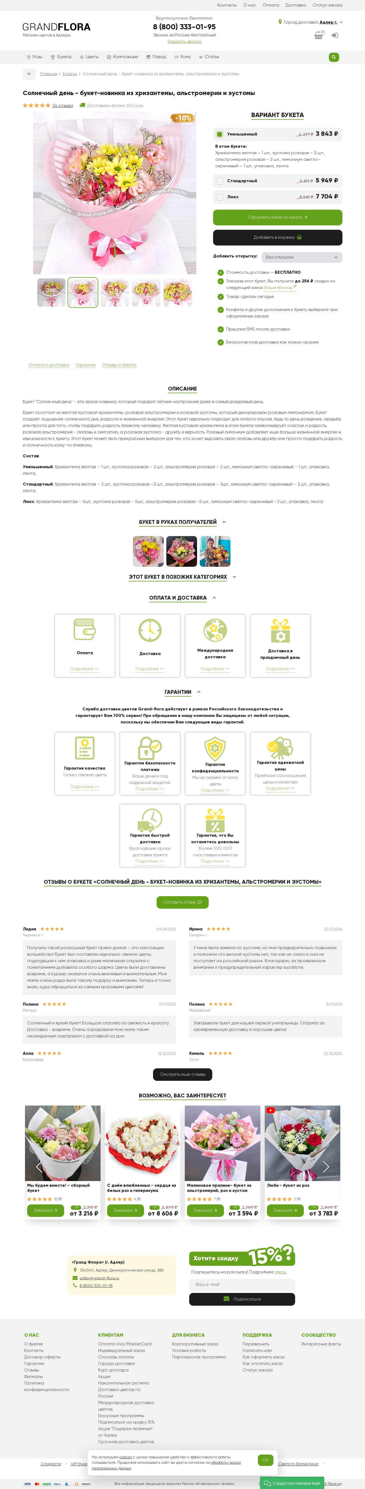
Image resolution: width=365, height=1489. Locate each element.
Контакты (227, 5)
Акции (104, 1377)
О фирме (33, 1344)
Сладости (50, 1464)
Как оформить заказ (263, 1357)
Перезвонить (256, 1344)
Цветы (89, 57)
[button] (292, 1483)
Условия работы (189, 1351)
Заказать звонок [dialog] (184, 42)
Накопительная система (123, 1383)
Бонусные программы (121, 1416)
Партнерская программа (199, 1357)
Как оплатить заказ (262, 1364)
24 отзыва (62, 106)
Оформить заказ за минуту (277, 217)
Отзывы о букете (119, 365)
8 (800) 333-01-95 (184, 27)
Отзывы (31, 1370)
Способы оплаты (116, 1357)
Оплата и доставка (48, 365)
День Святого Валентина (292, 1464)
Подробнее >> (84, 669)
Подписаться (242, 1299)
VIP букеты (81, 1464)
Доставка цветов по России (119, 1393)
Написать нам (257, 1351)
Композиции (122, 57)
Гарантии (86, 365)
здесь (280, 1272)
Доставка (296, 5)
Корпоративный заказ (195, 1344)
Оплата (271, 5)
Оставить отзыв (182, 902)
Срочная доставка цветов (126, 1442)
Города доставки (116, 1364)
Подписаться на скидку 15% (126, 1422)
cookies (126, 1457)
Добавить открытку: (235, 256)
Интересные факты (321, 1344)
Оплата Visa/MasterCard (124, 1344)
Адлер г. (331, 22)
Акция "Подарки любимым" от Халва (125, 1432)
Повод (156, 57)
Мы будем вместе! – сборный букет (58, 1188)
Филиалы (33, 1377)
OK (266, 1460)
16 (58, 1199)
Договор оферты (42, 1357)
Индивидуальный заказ (121, 1351)
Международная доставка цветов (126, 1406)
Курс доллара (113, 1370)
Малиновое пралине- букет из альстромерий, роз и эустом (219, 1188)
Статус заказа (327, 5)
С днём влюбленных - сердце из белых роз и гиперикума (141, 1188)
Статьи (209, 57)
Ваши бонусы (280, 287)
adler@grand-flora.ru (99, 1278)
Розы (34, 57)
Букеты (61, 57)
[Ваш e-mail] (242, 1285)
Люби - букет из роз (288, 1185)
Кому (182, 57)
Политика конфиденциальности (46, 1386)
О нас (249, 5)
